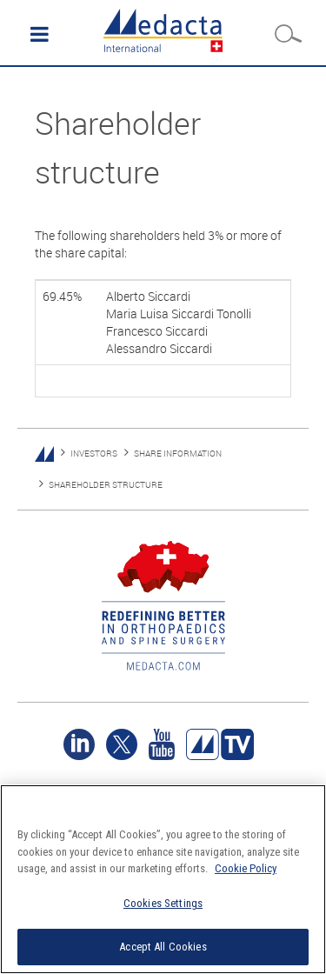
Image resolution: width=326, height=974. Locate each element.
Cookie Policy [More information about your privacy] (245, 868)
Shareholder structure (106, 484)
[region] (163, 879)
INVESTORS (93, 453)
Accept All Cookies (162, 946)
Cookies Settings (163, 903)
